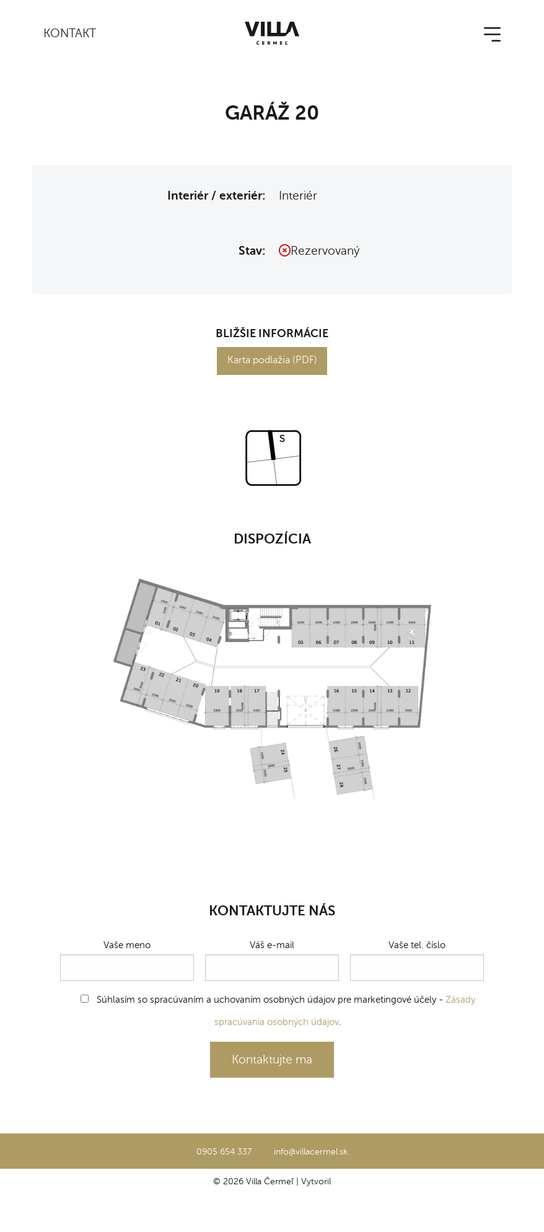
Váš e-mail (272, 960)
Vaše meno (127, 960)
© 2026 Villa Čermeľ (253, 1181)
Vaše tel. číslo (417, 960)
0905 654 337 (224, 1151)
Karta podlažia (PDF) (272, 360)
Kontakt (69, 33)
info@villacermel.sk (311, 1151)
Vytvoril (316, 1181)
